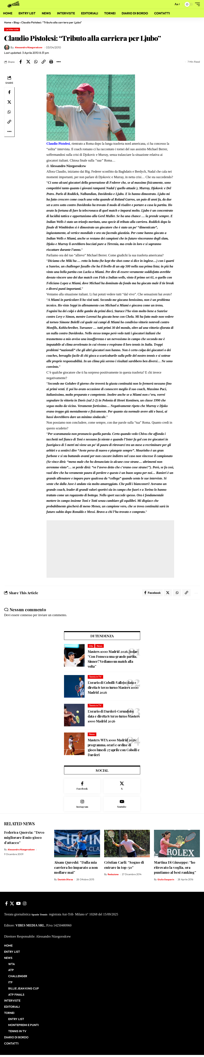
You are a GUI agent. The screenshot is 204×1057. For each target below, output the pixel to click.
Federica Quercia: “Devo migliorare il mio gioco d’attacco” (24, 839)
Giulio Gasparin (166, 881)
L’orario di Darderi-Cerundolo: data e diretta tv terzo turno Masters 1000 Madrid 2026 (114, 717)
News (99, 646)
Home (7, 22)
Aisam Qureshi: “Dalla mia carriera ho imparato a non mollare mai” (76, 869)
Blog (16, 22)
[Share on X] (28, 61)
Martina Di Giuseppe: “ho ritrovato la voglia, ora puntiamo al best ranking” (175, 869)
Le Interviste (12, 29)
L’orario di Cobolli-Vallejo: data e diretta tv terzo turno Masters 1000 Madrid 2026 (113, 688)
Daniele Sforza (66, 881)
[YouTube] (18, 905)
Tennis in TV (95, 677)
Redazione (113, 876)
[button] (169, 4)
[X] (122, 787)
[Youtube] (122, 806)
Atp (91, 646)
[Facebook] (82, 787)
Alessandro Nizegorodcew (31, 47)
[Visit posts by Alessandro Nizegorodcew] (6, 47)
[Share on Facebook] (20, 61)
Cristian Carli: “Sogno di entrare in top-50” (124, 867)
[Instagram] (82, 806)
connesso (26, 616)
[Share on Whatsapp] (35, 61)
